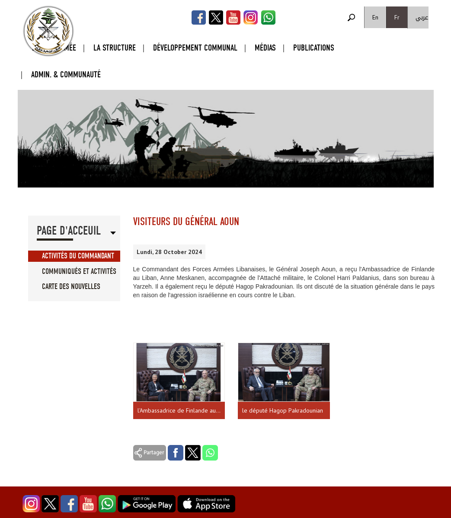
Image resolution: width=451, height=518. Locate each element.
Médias (265, 48)
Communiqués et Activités (79, 271)
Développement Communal (195, 48)
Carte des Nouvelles (71, 286)
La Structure (114, 48)
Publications (313, 48)
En (375, 17)
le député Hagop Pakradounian (282, 410)
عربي (422, 17)
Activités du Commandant (78, 256)
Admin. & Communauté (66, 74)
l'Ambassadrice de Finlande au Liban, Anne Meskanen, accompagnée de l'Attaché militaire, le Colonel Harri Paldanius (181, 410)
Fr (397, 17)
